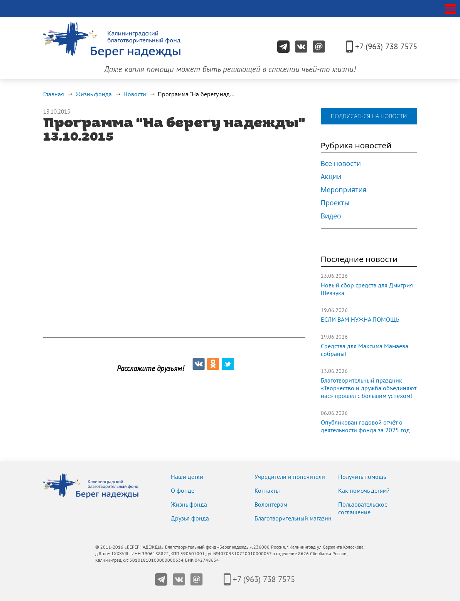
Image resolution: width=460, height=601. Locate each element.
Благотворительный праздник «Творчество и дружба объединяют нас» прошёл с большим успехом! (368, 388)
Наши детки (187, 476)
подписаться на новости (369, 116)
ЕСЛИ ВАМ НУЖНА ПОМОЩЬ (360, 319)
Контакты (267, 490)
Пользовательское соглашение (363, 508)
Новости (134, 94)
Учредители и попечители (289, 476)
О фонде (182, 490)
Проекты (335, 202)
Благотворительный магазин (293, 518)
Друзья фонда (190, 518)
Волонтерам (270, 504)
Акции (331, 176)
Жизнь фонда (94, 94)
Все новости (341, 163)
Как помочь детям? (363, 490)
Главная (53, 94)
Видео (331, 215)
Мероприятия (344, 189)
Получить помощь (362, 476)
